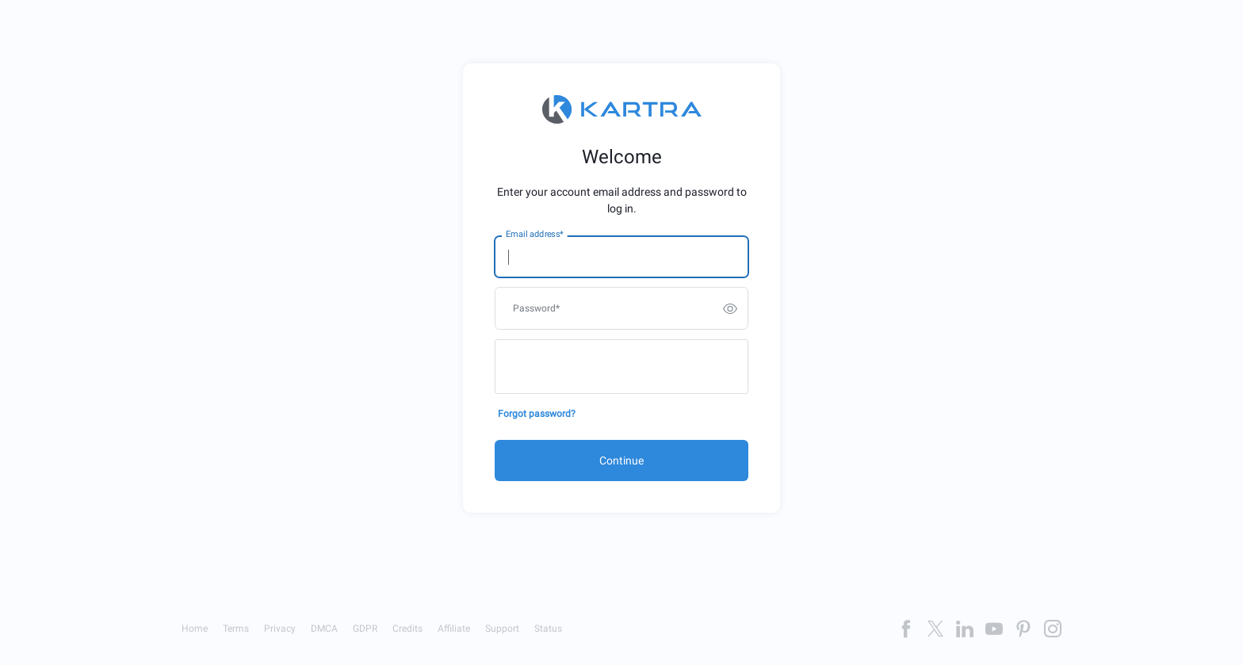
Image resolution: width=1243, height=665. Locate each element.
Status (548, 628)
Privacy (280, 628)
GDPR (365, 628)
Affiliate (454, 628)
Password (536, 308)
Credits (407, 628)
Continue (621, 460)
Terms (236, 628)
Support (502, 628)
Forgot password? (537, 413)
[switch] (730, 308)
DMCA (324, 628)
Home (195, 628)
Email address (534, 234)
